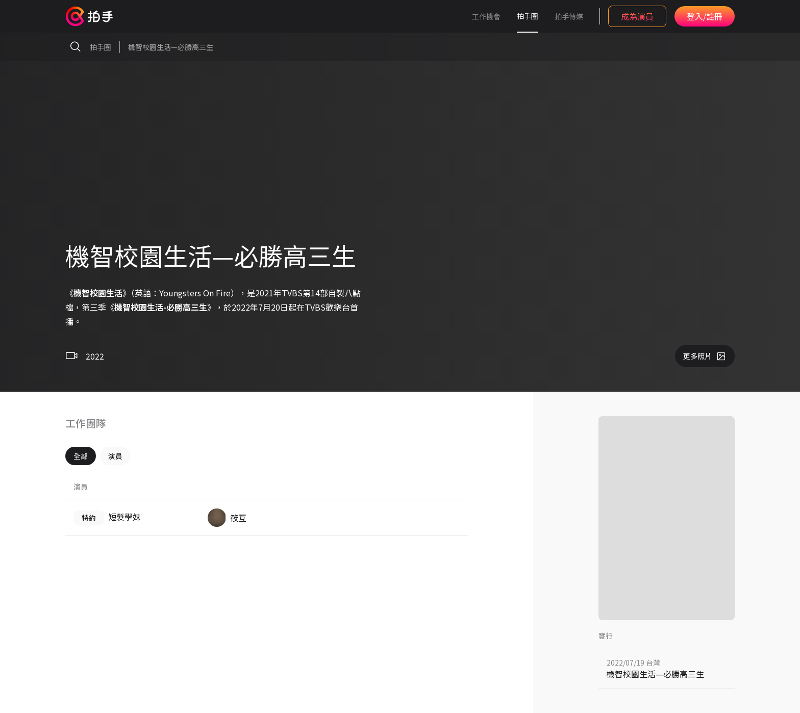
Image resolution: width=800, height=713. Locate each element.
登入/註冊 (704, 16)
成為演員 (637, 16)
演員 (115, 456)
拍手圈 (527, 16)
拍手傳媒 (569, 16)
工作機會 (486, 16)
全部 (80, 456)
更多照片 (705, 356)
